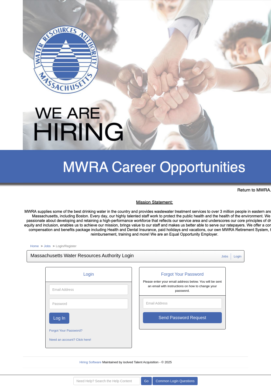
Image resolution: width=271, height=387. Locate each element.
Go (146, 381)
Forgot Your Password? (65, 330)
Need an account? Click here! (70, 339)
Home (34, 246)
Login (238, 256)
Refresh (186, 362)
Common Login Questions (175, 381)
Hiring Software (90, 362)
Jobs (47, 246)
